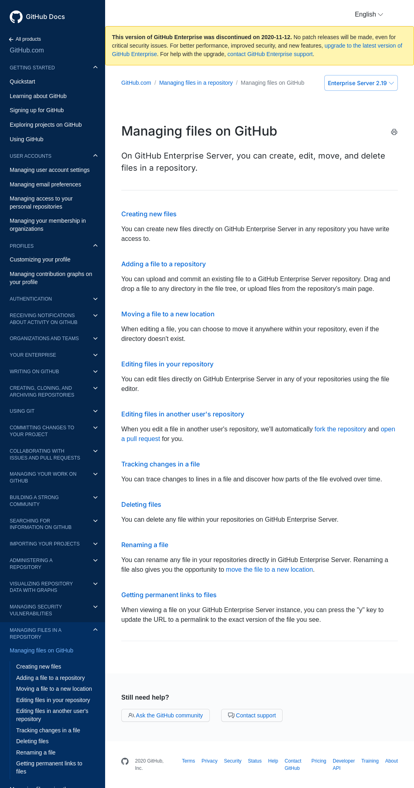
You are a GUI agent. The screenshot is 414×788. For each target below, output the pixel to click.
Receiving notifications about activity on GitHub (44, 319)
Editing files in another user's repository (52, 715)
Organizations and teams (44, 338)
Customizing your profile (40, 259)
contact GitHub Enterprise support (270, 54)
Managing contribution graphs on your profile (51, 278)
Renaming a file (35, 752)
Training (370, 761)
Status (255, 761)
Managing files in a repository (35, 633)
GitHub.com (27, 50)
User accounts (30, 156)
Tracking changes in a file (48, 730)
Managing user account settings (50, 170)
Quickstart (22, 81)
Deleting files (32, 741)
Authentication (31, 299)
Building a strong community (34, 501)
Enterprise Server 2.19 (361, 82)
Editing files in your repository (53, 700)
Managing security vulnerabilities (36, 610)
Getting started (32, 68)
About (391, 761)
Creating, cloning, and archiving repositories (42, 391)
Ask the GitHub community (165, 715)
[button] (369, 14)
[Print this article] (394, 133)
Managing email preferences (45, 184)
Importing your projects (45, 544)
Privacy (210, 761)
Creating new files (38, 666)
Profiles (22, 246)
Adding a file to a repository (50, 678)
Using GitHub (26, 139)
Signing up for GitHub (37, 110)
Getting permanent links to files (49, 767)
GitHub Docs (45, 17)
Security (232, 761)
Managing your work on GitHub (43, 477)
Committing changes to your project (42, 431)
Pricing (318, 761)
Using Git (22, 411)
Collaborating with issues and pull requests (45, 454)
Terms (188, 761)
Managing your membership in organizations (48, 224)
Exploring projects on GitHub (46, 124)
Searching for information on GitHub (41, 524)
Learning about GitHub (38, 96)
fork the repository (340, 429)
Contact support (252, 715)
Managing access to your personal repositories (41, 202)
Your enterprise (33, 355)
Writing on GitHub (34, 371)
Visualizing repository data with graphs (41, 587)
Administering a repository (31, 564)
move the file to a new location (269, 569)
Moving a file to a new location (54, 689)
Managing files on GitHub (41, 650)
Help (273, 761)
